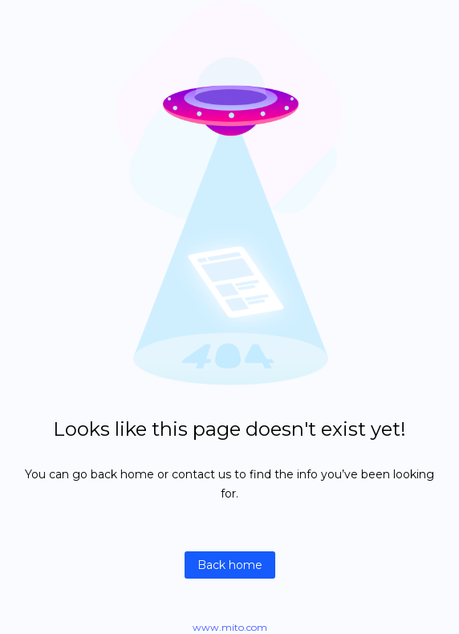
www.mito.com (230, 627)
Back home (229, 565)
